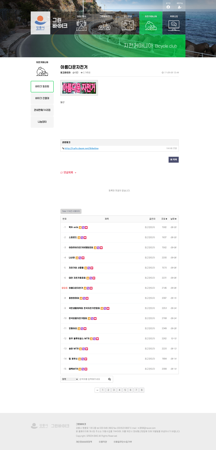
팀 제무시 (73, 359)
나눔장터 (42, 122)
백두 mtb (74, 227)
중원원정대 (74, 298)
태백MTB (73, 369)
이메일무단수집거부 (123, 442)
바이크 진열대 (42, 98)
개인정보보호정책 (84, 442)
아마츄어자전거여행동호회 (81, 247)
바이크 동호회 (42, 86)
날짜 (173, 219)
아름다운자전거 (76, 288)
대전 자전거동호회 (77, 278)
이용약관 (103, 442)
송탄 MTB (74, 349)
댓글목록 (66, 172)
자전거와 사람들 (76, 268)
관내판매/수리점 (42, 110)
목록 (173, 159)
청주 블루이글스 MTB (79, 338)
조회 (164, 219)
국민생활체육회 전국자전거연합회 (85, 308)
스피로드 (73, 237)
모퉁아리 (73, 328)
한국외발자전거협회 (78, 318)
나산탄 (72, 258)
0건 (75, 72)
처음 (97, 390)
